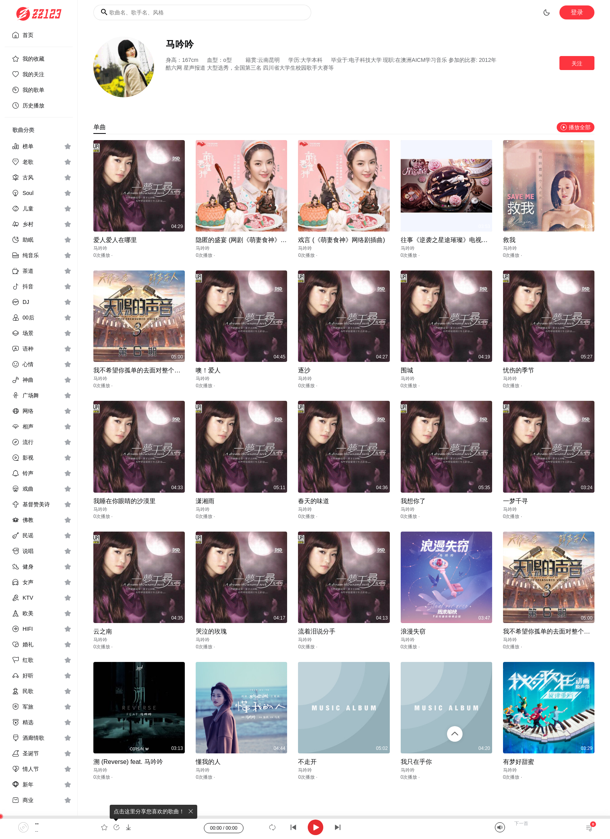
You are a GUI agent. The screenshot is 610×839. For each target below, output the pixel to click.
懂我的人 (208, 761)
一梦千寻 (515, 501)
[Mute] (500, 827)
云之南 (102, 631)
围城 (407, 370)
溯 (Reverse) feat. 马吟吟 (128, 761)
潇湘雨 (205, 501)
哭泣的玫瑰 (211, 631)
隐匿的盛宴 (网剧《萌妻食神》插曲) (245, 240)
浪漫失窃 (413, 631)
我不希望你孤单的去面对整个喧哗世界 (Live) (154, 370)
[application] (305, 827)
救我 (509, 240)
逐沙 (304, 370)
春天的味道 (313, 501)
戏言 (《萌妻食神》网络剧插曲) (341, 240)
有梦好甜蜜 (518, 761)
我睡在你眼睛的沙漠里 (124, 501)
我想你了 (413, 501)
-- (37, 823)
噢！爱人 (208, 370)
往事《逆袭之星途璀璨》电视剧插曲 (450, 240)
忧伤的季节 (518, 370)
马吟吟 (100, 248)
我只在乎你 (416, 761)
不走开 (307, 761)
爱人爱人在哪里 (115, 240)
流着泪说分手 (316, 631)
